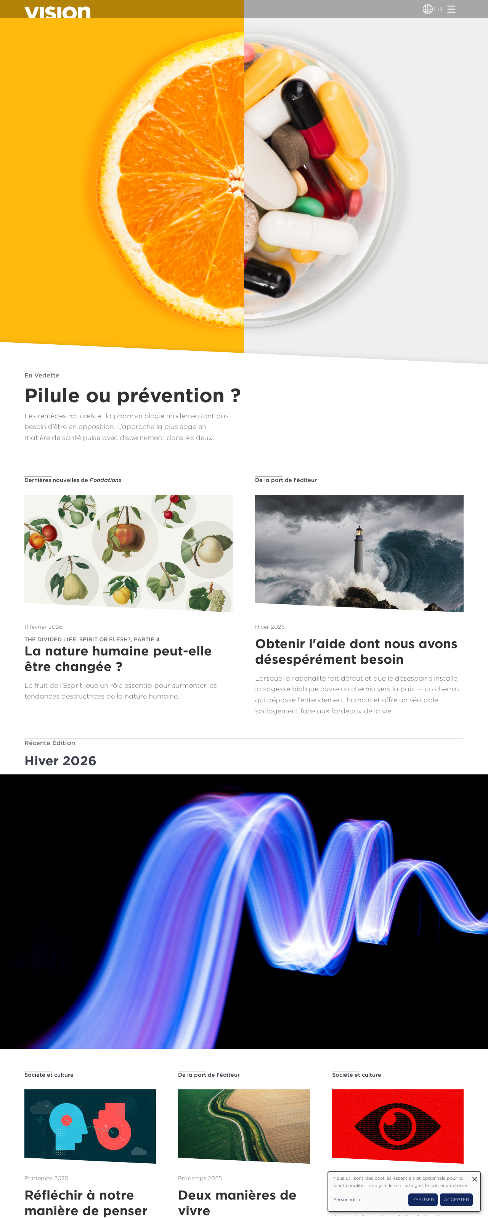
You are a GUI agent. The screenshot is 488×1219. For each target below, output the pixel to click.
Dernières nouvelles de (72, 480)
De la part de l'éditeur (286, 480)
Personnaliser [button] (348, 1199)
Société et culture (49, 1074)
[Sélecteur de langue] (428, 9)
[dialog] (404, 1191)
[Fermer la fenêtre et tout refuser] (474, 1176)
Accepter (456, 1199)
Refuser (423, 1199)
